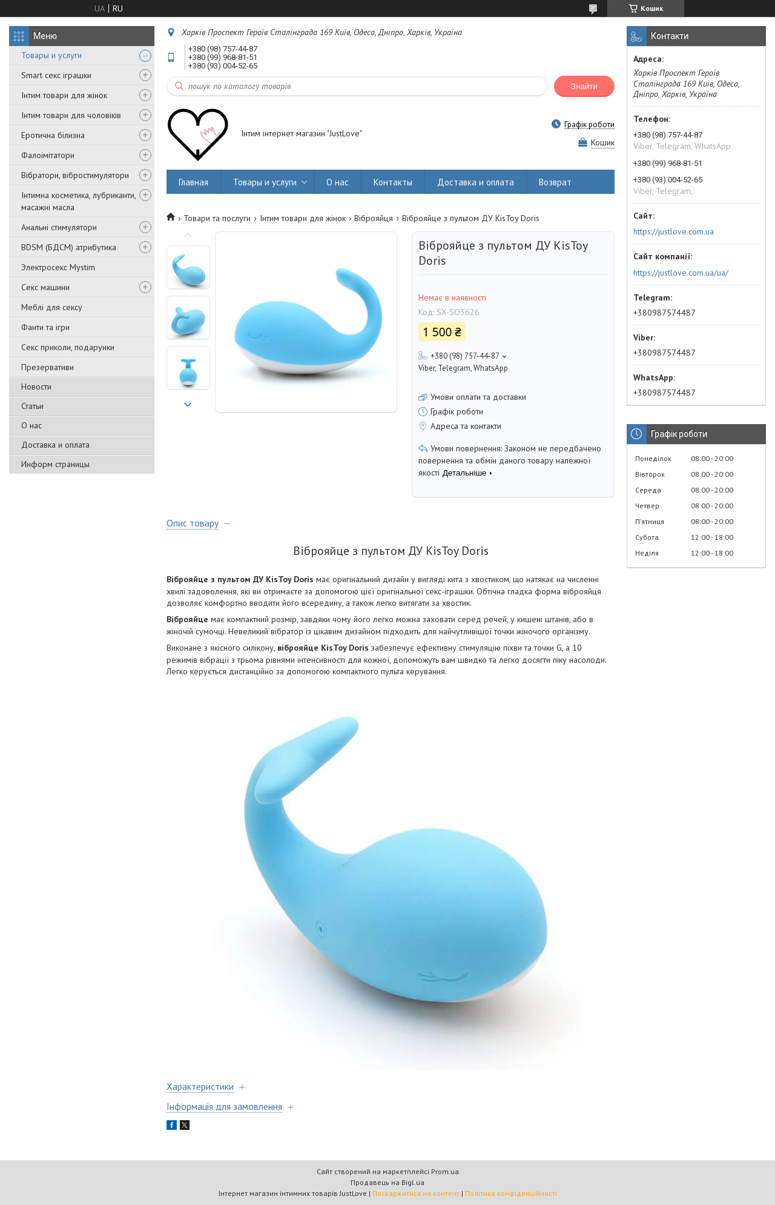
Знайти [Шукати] (584, 86)
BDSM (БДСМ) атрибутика (68, 247)
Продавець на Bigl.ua (387, 1182)
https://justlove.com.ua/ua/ (680, 272)
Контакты (393, 182)
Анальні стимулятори (59, 227)
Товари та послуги (217, 218)
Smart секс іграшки (56, 75)
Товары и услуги (51, 55)
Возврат (555, 182)
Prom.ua (445, 1171)
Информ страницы (55, 464)
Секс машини (45, 287)
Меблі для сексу (51, 307)
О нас (31, 425)
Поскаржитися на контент (416, 1193)
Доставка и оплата (55, 444)
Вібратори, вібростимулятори (75, 175)
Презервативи (47, 367)
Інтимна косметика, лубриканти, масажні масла (78, 201)
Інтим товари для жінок (64, 95)
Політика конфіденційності (511, 1193)
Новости (36, 386)
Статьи (32, 405)
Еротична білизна (53, 135)
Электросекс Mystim (58, 267)
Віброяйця (373, 218)
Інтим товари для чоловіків (71, 115)
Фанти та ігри (45, 327)
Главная (193, 182)
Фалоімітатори (47, 155)
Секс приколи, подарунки (67, 347)
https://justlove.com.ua (673, 231)
